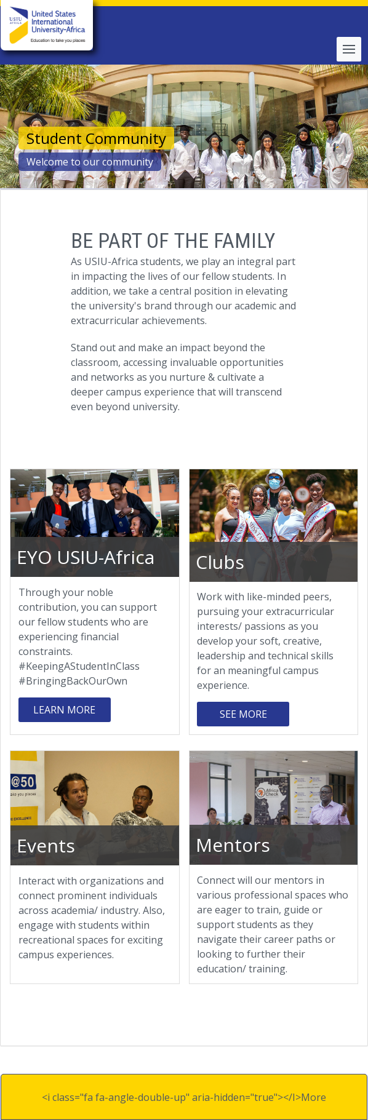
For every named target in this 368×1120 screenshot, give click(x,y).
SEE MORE (243, 714)
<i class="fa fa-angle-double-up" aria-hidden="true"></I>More (184, 1097)
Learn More (64, 710)
